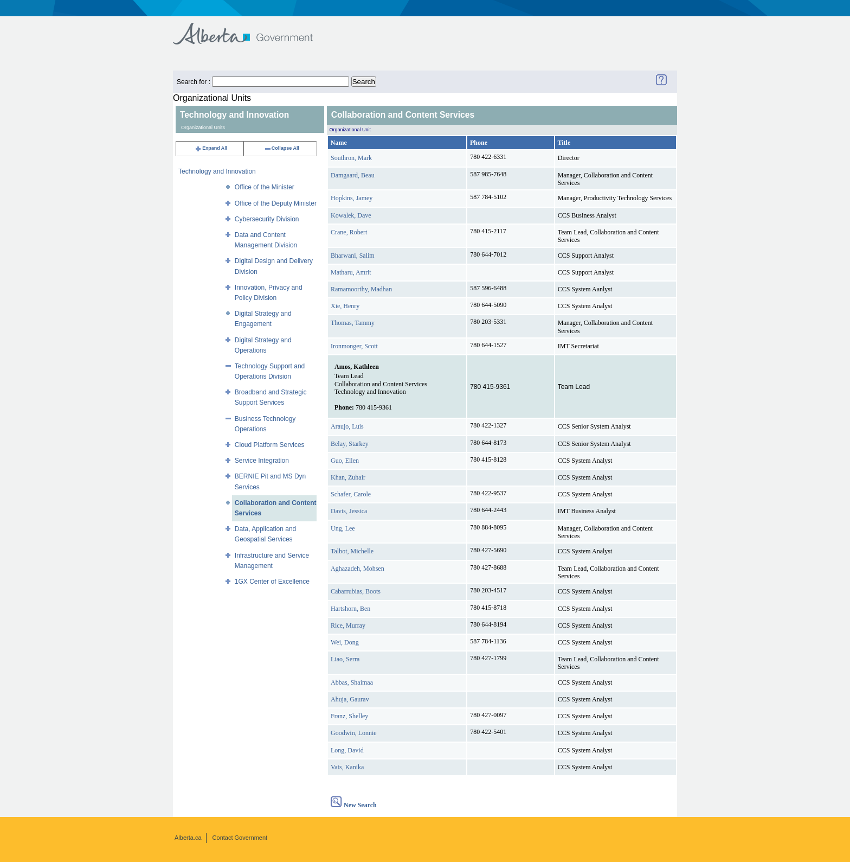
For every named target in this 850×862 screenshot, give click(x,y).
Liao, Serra (345, 659)
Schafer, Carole (351, 494)
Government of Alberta (251, 28)
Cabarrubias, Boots (356, 591)
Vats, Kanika (347, 767)
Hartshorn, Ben (350, 608)
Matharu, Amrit (351, 272)
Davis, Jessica (349, 511)
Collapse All (281, 148)
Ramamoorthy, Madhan (361, 289)
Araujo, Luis (347, 426)
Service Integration (262, 460)
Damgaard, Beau (353, 175)
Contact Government (240, 837)
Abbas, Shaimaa (352, 682)
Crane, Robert (349, 232)
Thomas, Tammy (353, 323)
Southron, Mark (351, 158)
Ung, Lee (343, 528)
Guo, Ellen (345, 460)
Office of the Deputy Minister (276, 203)
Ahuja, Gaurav (350, 699)
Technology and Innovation (217, 171)
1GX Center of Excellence (272, 581)
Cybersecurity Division (267, 219)
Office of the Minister (264, 187)
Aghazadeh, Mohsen (357, 568)
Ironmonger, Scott (354, 346)
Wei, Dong (345, 642)
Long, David (347, 750)
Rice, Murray (348, 625)
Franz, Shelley (349, 716)
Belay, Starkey (350, 444)
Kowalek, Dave (351, 215)
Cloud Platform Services (270, 445)
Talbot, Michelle (352, 551)
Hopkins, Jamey (351, 198)
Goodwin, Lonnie (354, 733)
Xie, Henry (345, 306)
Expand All (211, 148)
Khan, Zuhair (348, 477)
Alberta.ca (188, 837)
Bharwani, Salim (353, 255)
